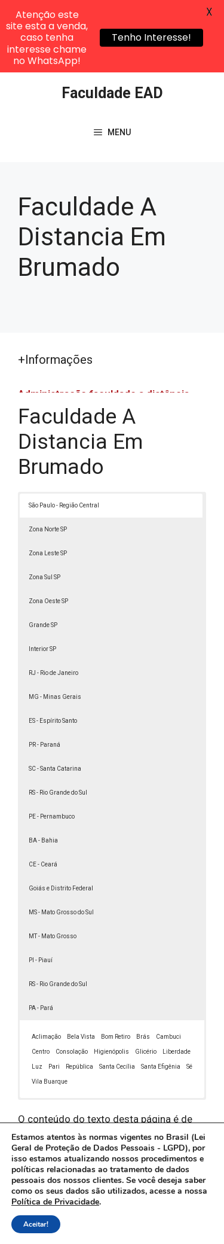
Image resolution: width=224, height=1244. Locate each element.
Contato (146, 1224)
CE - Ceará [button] (43, 792)
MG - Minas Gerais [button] (55, 624)
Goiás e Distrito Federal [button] (61, 816)
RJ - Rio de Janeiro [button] (53, 600)
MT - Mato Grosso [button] (52, 863)
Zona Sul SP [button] (44, 504)
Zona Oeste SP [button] (48, 528)
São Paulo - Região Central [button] (64, 433)
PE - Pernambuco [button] (52, 744)
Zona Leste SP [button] (48, 480)
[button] (198, 1218)
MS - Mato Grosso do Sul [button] (61, 840)
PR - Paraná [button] (44, 672)
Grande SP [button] (43, 552)
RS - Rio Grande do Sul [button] (58, 720)
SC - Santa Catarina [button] (55, 696)
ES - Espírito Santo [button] (53, 648)
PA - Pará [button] (41, 935)
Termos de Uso (92, 1224)
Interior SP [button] (42, 576)
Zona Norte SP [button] (48, 457)
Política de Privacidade (156, 1211)
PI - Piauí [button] (41, 887)
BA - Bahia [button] (43, 768)
